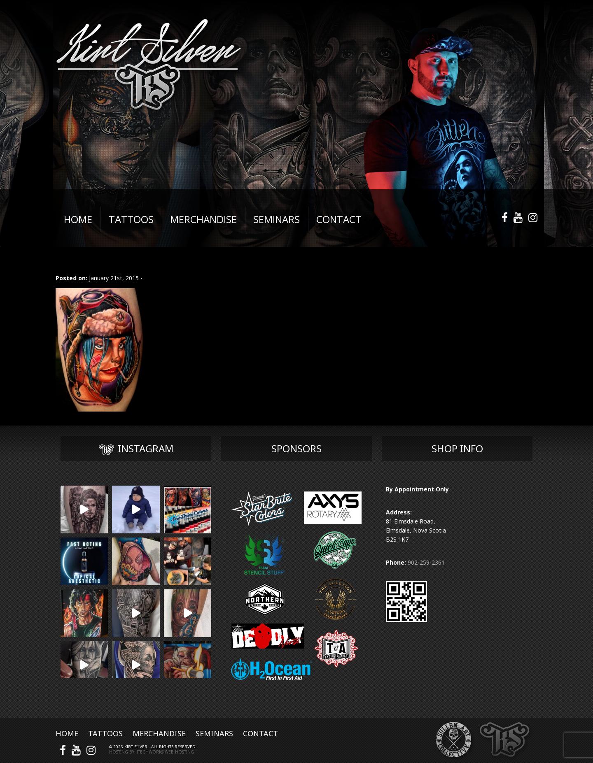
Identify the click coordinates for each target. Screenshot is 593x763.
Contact (260, 733)
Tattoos (105, 733)
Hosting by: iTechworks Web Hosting (151, 752)
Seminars (214, 733)
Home (67, 733)
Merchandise (159, 733)
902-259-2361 (426, 562)
